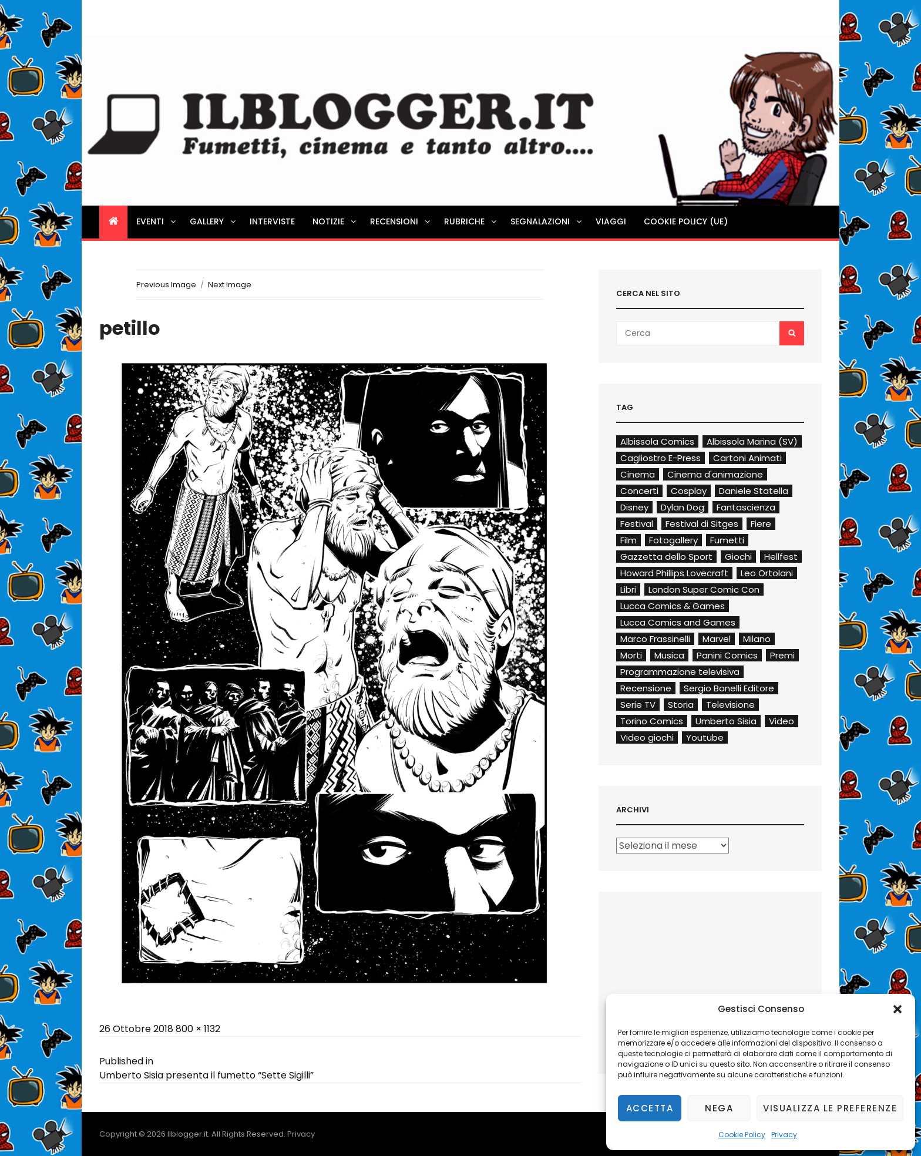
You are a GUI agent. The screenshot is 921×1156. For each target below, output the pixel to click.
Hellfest (781, 556)
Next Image (229, 284)
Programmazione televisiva (680, 672)
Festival (636, 523)
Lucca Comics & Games (672, 606)
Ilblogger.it (187, 1134)
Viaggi (611, 221)
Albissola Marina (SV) (752, 441)
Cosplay (689, 491)
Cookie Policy (741, 1135)
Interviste (272, 221)
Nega (719, 1108)
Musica (669, 655)
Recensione (645, 688)
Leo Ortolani (767, 573)
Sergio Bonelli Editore (729, 688)
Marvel (716, 639)
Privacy (784, 1135)
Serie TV (638, 704)
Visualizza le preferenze (830, 1108)
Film (628, 540)
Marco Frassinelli (655, 639)
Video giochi (647, 737)
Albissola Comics (657, 441)
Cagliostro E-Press (660, 458)
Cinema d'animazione (715, 474)
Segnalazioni (546, 221)
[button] (897, 1009)
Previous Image (166, 284)
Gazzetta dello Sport (666, 556)
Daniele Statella (753, 491)
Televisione (730, 704)
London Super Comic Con (703, 589)
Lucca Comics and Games (677, 622)
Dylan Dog (682, 507)
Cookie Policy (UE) (686, 221)
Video (781, 721)
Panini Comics (727, 655)
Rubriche (471, 221)
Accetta (650, 1108)
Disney (634, 507)
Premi (782, 655)
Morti (631, 655)
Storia (681, 704)
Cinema (637, 474)
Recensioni (401, 221)
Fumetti (727, 540)
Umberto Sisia (726, 721)
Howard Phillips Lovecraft (674, 573)
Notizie (335, 221)
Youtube (705, 737)
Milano (757, 639)
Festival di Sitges (701, 523)
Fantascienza (746, 507)
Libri (628, 589)
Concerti (639, 491)
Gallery (213, 221)
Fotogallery (673, 540)
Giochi (738, 556)
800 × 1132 (198, 1029)
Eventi (156, 221)
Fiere (761, 523)
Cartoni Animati (747, 458)
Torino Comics (651, 721)
